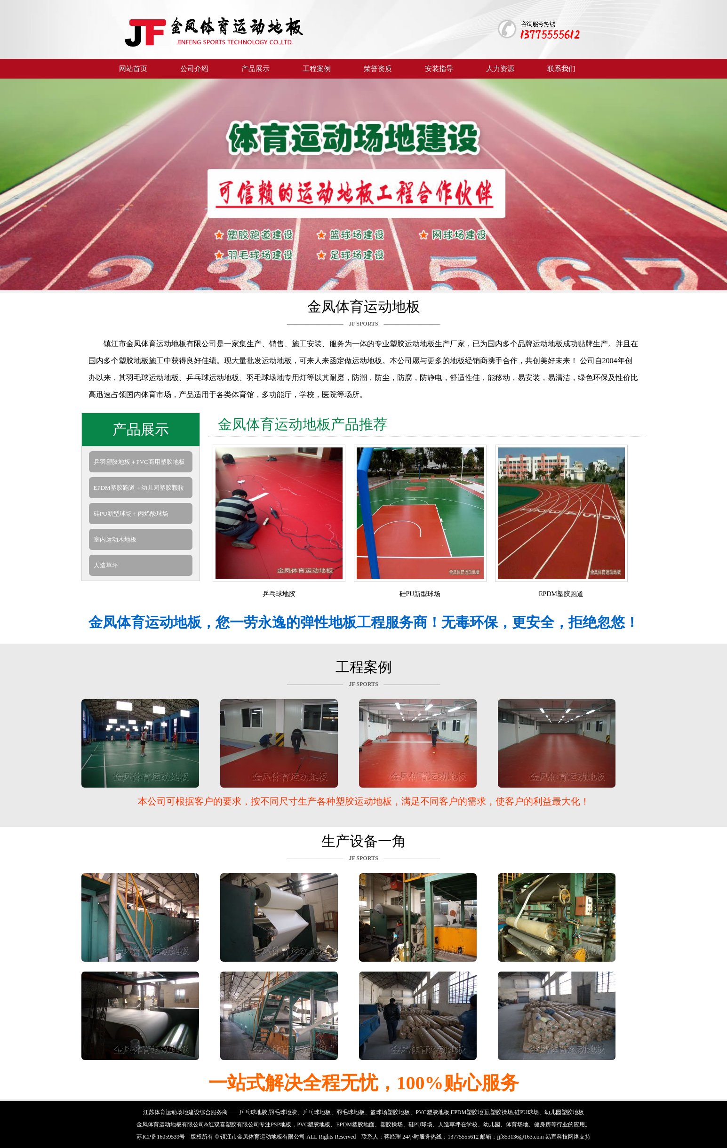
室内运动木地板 (115, 539)
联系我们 (561, 68)
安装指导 (439, 68)
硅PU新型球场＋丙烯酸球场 (131, 513)
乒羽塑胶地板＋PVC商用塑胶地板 (139, 461)
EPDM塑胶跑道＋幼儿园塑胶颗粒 (139, 487)
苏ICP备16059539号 (160, 1136)
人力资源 (500, 68)
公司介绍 (194, 68)
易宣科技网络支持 (568, 1136)
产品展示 (255, 68)
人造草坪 (106, 565)
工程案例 (317, 68)
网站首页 (133, 68)
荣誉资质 (378, 68)
